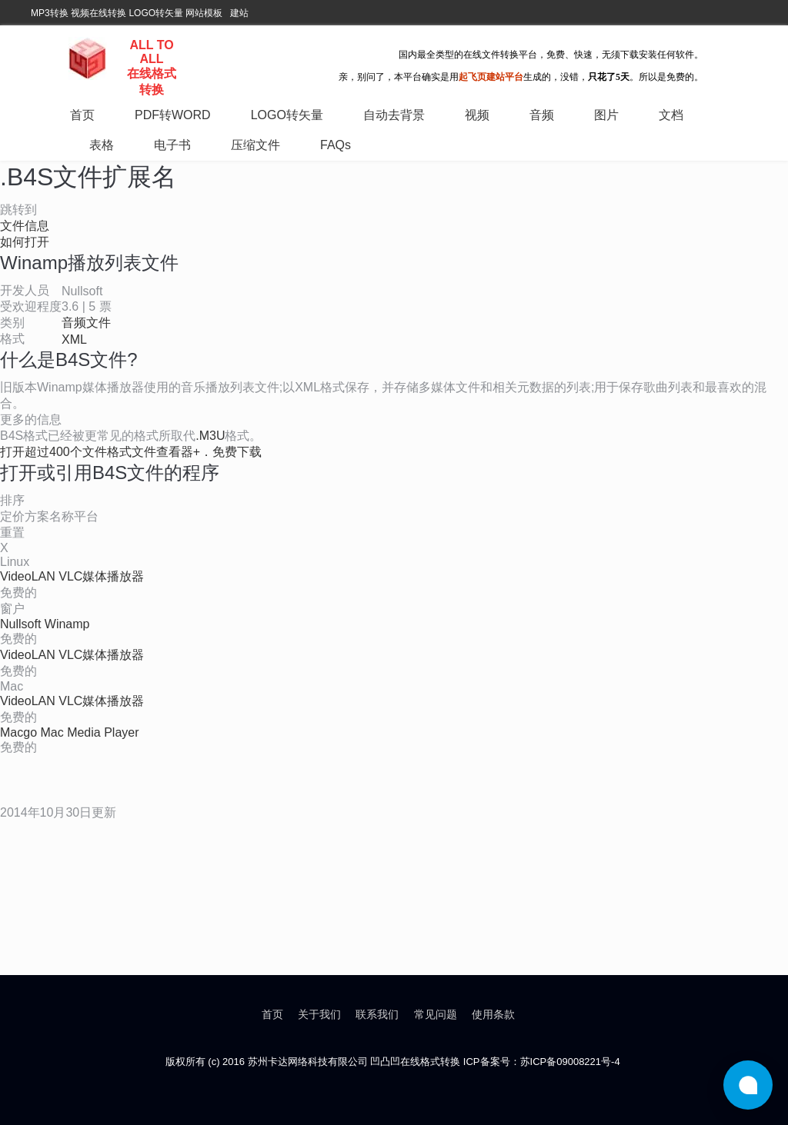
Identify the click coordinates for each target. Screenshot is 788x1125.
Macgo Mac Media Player (69, 732)
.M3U (210, 435)
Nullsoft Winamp (44, 624)
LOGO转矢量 (156, 13)
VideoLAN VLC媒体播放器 (72, 576)
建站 (239, 13)
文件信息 (24, 225)
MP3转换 (49, 13)
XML (74, 339)
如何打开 (24, 241)
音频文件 (86, 322)
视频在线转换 (98, 13)
